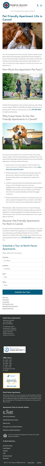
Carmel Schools (6, 448)
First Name (5, 257)
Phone (4, 282)
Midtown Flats (6, 423)
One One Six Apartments (9, 416)
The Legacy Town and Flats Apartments (12, 426)
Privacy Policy (31, 462)
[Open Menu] (41, 5)
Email (4, 274)
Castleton (5, 450)
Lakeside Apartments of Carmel (10, 420)
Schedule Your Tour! (22, 292)
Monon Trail (6, 458)
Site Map (39, 462)
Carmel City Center (7, 445)
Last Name (5, 265)
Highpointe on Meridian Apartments (11, 430)
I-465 (4, 453)
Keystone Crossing (7, 456)
